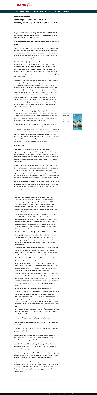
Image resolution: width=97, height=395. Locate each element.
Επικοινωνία (66, 11)
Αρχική (16, 11)
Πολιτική (28, 11)
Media (59, 11)
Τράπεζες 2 (22, 16)
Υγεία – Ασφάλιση (52, 11)
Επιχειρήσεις (43, 11)
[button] (81, 11)
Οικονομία (35, 11)
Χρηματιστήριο (27, 16)
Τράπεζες (22, 11)
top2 (18, 14)
